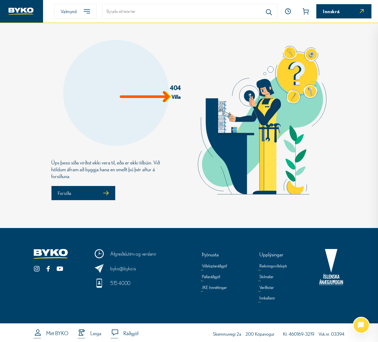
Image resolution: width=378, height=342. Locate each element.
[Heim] (21, 11)
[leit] (189, 11)
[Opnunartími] (288, 11)
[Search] (269, 11)
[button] (288, 11)
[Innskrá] (343, 11)
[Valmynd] (75, 11)
